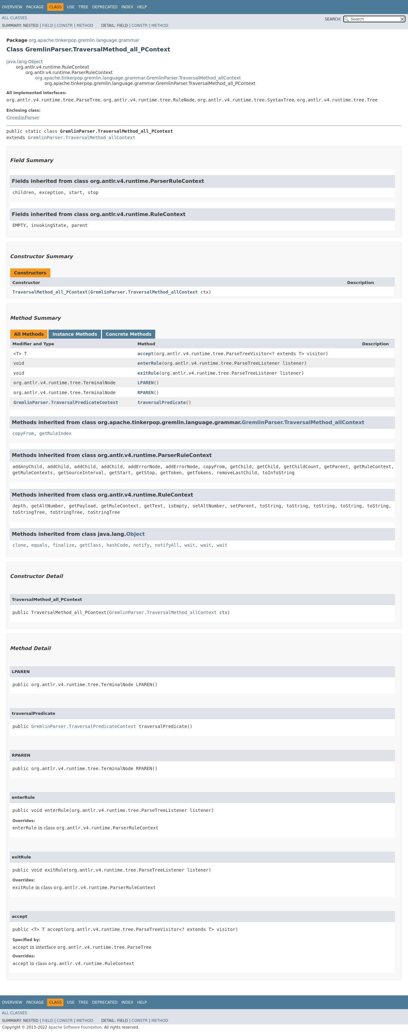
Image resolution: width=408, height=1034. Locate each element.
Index (127, 7)
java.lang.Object (24, 61)
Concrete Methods (129, 334)
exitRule (148, 373)
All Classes (14, 18)
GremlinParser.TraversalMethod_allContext (81, 137)
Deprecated (105, 7)
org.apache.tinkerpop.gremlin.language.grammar (84, 40)
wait (190, 545)
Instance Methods (74, 334)
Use (71, 7)
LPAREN (145, 382)
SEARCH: (333, 19)
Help (142, 7)
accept (145, 353)
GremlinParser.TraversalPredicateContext (65, 402)
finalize (63, 545)
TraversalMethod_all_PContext (50, 292)
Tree (83, 7)
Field (47, 25)
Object (135, 534)
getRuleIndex (55, 433)
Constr (65, 25)
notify (141, 545)
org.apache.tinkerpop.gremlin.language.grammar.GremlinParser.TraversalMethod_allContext (138, 77)
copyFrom (23, 433)
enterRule (149, 363)
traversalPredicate (161, 402)
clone (19, 545)
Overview (12, 7)
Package (35, 7)
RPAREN (145, 392)
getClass (90, 545)
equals (39, 545)
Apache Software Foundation (75, 1027)
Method (84, 25)
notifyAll (167, 545)
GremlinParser (22, 117)
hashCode (117, 545)
